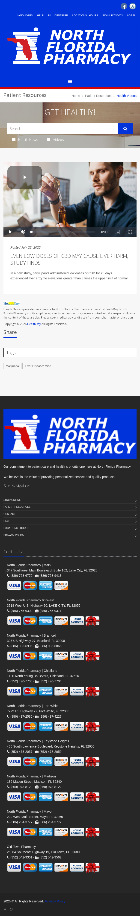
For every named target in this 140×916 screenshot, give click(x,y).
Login (131, 15)
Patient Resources (98, 96)
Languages (25, 15)
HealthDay (34, 324)
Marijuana (12, 366)
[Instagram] (132, 6)
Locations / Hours (85, 15)
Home (75, 96)
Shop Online (12, 500)
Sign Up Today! (112, 15)
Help (40, 15)
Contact (9, 514)
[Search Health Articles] (62, 128)
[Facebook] (124, 6)
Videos (55, 139)
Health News (25, 139)
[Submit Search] (125, 128)
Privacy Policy (13, 535)
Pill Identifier (58, 15)
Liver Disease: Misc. (38, 366)
